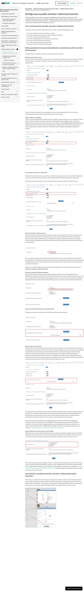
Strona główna (28, 8)
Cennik (37, 3)
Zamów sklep (76, 3)
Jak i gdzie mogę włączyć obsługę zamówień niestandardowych (46, 427)
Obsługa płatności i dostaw (66, 8)
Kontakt (51, 3)
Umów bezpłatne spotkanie (74, 588)
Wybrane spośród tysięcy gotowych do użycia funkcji (46, 8)
